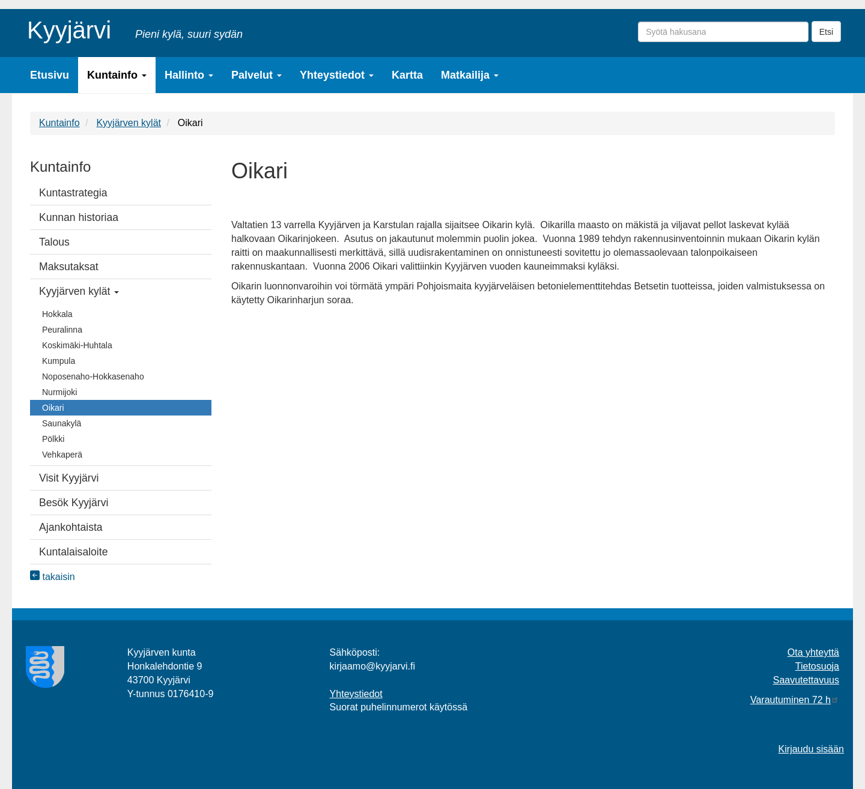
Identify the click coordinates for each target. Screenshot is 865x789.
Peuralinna (62, 329)
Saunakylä (61, 423)
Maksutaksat (69, 267)
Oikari (53, 408)
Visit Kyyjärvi (69, 478)
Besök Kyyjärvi (73, 503)
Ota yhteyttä (813, 652)
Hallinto (189, 75)
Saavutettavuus (806, 680)
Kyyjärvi (69, 28)
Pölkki (53, 439)
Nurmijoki (59, 392)
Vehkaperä (62, 454)
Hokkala (57, 314)
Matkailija (470, 75)
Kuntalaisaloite (73, 552)
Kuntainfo (117, 75)
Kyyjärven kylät (128, 123)
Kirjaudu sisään (811, 749)
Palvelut (256, 75)
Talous (54, 242)
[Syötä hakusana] (723, 32)
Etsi (826, 32)
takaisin (52, 577)
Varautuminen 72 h (794, 700)
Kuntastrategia (73, 193)
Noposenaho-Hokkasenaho (93, 376)
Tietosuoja (817, 666)
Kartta (407, 75)
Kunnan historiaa (78, 217)
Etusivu (49, 75)
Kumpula (58, 361)
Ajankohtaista (71, 527)
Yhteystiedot (337, 75)
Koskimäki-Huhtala (77, 345)
